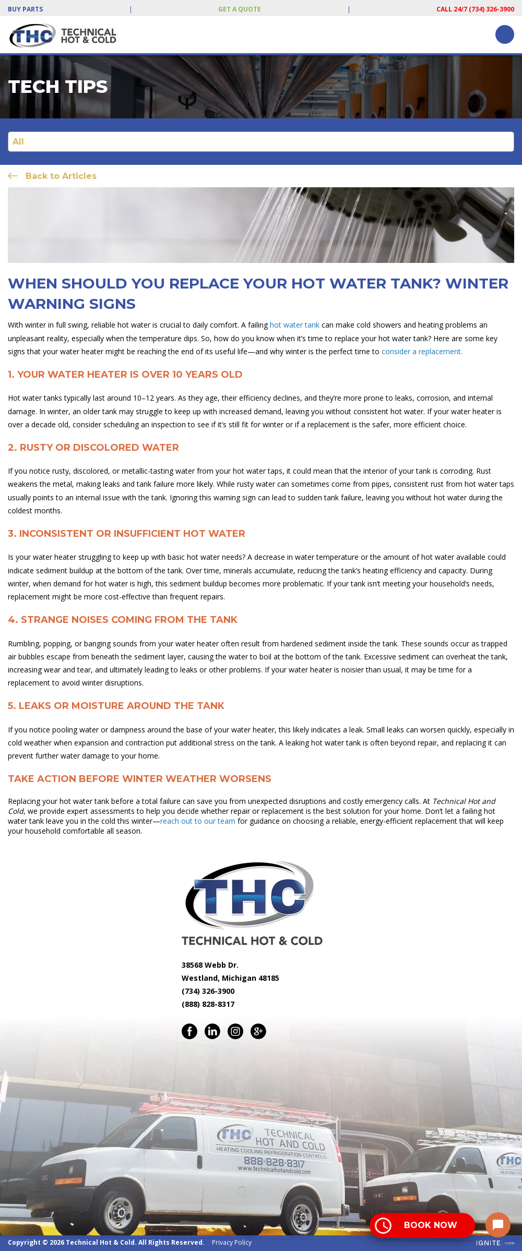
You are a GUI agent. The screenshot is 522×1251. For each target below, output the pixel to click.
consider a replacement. (422, 351)
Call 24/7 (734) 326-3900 (475, 9)
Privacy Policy (232, 1242)
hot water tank (293, 325)
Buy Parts (25, 9)
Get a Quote (239, 9)
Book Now (430, 1225)
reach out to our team (197, 821)
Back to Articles (61, 176)
